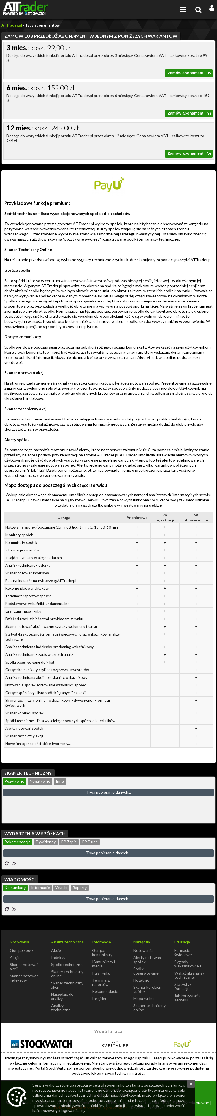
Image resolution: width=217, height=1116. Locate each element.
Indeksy (58, 957)
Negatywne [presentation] (40, 781)
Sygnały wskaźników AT (188, 963)
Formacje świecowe (183, 952)
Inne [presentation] (60, 781)
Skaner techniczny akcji (67, 985)
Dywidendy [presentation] (46, 841)
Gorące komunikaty (102, 952)
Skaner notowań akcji (24, 966)
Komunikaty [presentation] (15, 887)
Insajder (99, 998)
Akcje (15, 957)
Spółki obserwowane (146, 970)
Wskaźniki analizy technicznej (189, 975)
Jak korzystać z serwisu (187, 997)
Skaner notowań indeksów (24, 977)
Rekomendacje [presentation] (18, 841)
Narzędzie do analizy (62, 996)
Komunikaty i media (103, 963)
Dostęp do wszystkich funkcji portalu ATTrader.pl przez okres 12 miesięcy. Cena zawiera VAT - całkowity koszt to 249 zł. (109, 141)
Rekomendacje (105, 991)
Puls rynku (101, 973)
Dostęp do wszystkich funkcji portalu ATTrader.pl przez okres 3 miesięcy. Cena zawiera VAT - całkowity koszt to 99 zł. (109, 60)
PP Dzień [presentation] (90, 841)
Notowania (143, 950)
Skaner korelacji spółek (147, 989)
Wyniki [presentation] (61, 887)
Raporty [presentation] (80, 887)
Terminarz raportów (101, 982)
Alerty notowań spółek (147, 959)
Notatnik (141, 980)
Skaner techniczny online (67, 973)
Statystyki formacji (183, 986)
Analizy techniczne (61, 1007)
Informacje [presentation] (40, 887)
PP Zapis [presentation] (69, 841)
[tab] (14, 781)
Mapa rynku (143, 998)
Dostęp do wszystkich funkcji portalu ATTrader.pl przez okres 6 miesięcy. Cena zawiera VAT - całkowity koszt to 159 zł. (109, 100)
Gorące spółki (22, 950)
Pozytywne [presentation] (14, 781)
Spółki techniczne (67, 964)
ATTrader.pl (11, 25)
